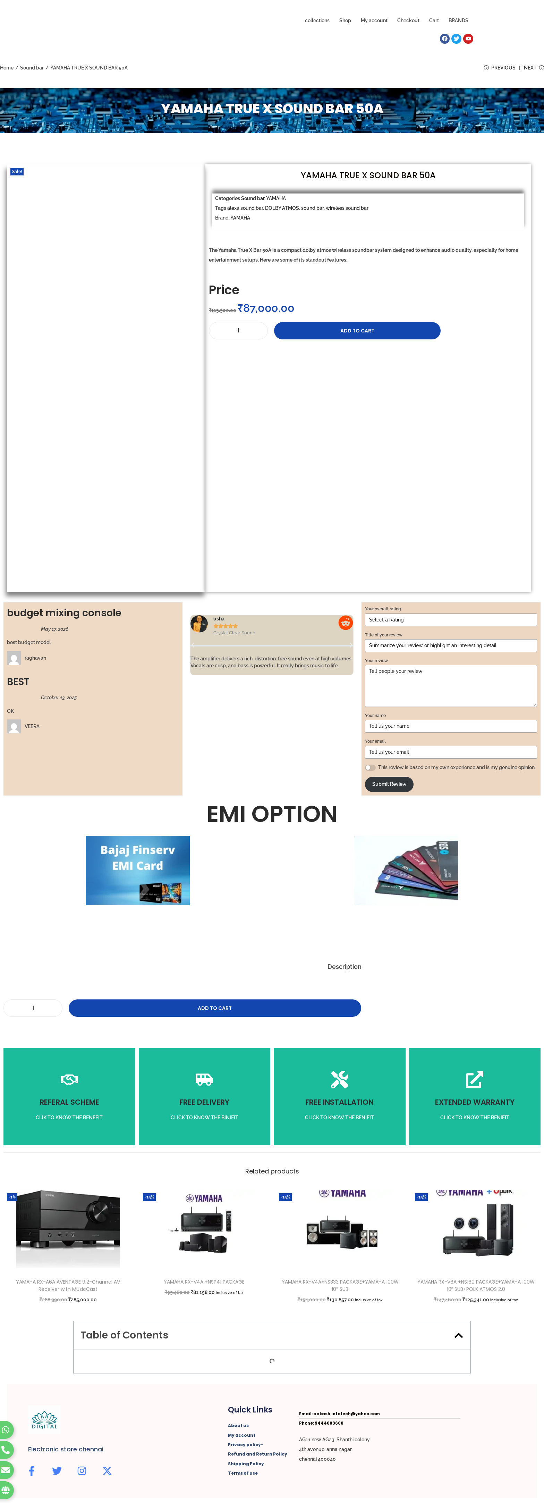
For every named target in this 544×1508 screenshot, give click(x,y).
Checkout (408, 20)
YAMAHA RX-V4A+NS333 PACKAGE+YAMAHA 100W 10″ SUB (340, 1287)
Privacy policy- (244, 1446)
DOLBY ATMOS (282, 210)
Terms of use (242, 1473)
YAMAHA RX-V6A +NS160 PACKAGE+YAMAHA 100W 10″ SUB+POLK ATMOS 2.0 (476, 1287)
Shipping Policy (245, 1464)
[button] (192, 646)
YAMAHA (276, 200)
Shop (345, 20)
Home (7, 68)
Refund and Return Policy (256, 1455)
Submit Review (389, 786)
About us (237, 1427)
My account (374, 20)
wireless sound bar (347, 210)
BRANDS (458, 20)
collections (317, 20)
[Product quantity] (238, 332)
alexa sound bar (245, 210)
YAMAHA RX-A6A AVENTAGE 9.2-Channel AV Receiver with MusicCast (68, 1287)
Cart (434, 20)
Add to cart (309, 332)
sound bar (312, 210)
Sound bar (32, 68)
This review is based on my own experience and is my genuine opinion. (457, 769)
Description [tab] (345, 968)
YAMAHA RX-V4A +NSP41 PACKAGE (204, 1283)
